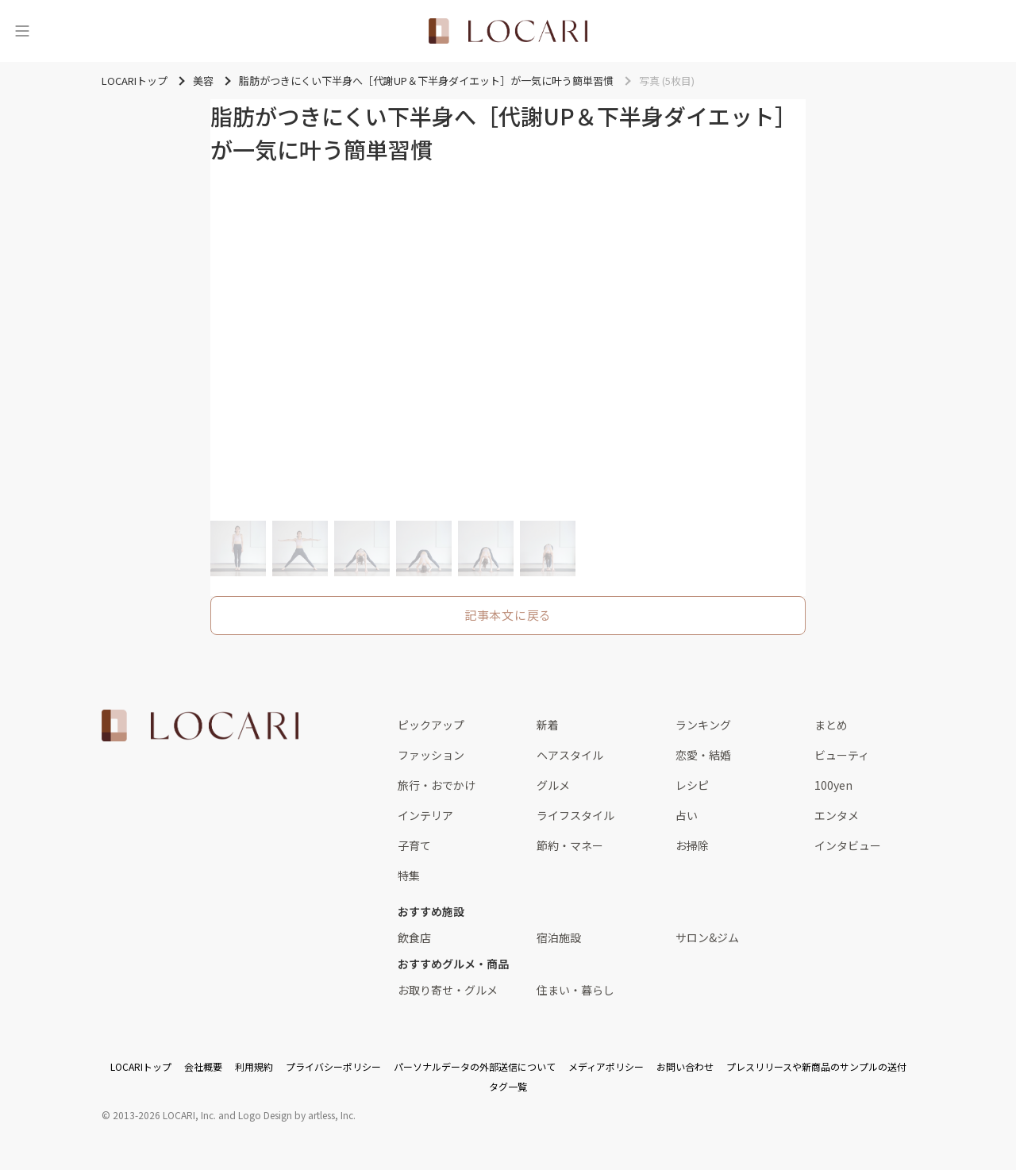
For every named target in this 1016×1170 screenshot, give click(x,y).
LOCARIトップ (140, 1066)
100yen (833, 785)
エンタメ (836, 815)
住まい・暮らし (575, 989)
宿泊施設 (559, 937)
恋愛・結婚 (703, 755)
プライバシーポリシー (333, 1066)
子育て (414, 845)
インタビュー (847, 845)
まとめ (831, 725)
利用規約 (254, 1066)
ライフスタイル (575, 815)
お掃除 (692, 845)
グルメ (553, 785)
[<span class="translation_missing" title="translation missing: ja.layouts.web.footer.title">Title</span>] (200, 725)
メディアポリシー (606, 1066)
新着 (548, 725)
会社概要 (203, 1066)
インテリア (425, 815)
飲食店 (414, 937)
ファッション (431, 755)
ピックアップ (431, 725)
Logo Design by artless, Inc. (297, 1115)
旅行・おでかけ (436, 785)
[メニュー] (22, 31)
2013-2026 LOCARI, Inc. (164, 1115)
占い (686, 815)
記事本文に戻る (508, 614)
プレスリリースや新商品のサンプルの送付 (816, 1066)
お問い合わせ (685, 1066)
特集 (409, 875)
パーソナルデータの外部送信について (475, 1066)
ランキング (703, 725)
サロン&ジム (707, 937)
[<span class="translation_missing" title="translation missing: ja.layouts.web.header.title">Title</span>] (508, 31)
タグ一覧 (508, 1086)
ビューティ (841, 755)
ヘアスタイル (570, 755)
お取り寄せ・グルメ (448, 989)
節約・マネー (570, 845)
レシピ (692, 785)
